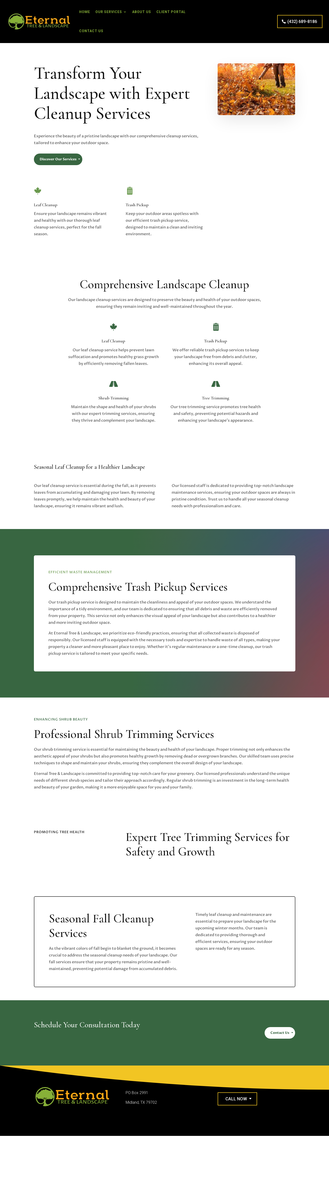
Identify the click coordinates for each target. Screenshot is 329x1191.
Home (84, 12)
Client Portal (171, 12)
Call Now (236, 1098)
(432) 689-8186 (302, 21)
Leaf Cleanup (45, 204)
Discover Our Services (58, 159)
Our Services (108, 12)
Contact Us (91, 31)
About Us (141, 12)
